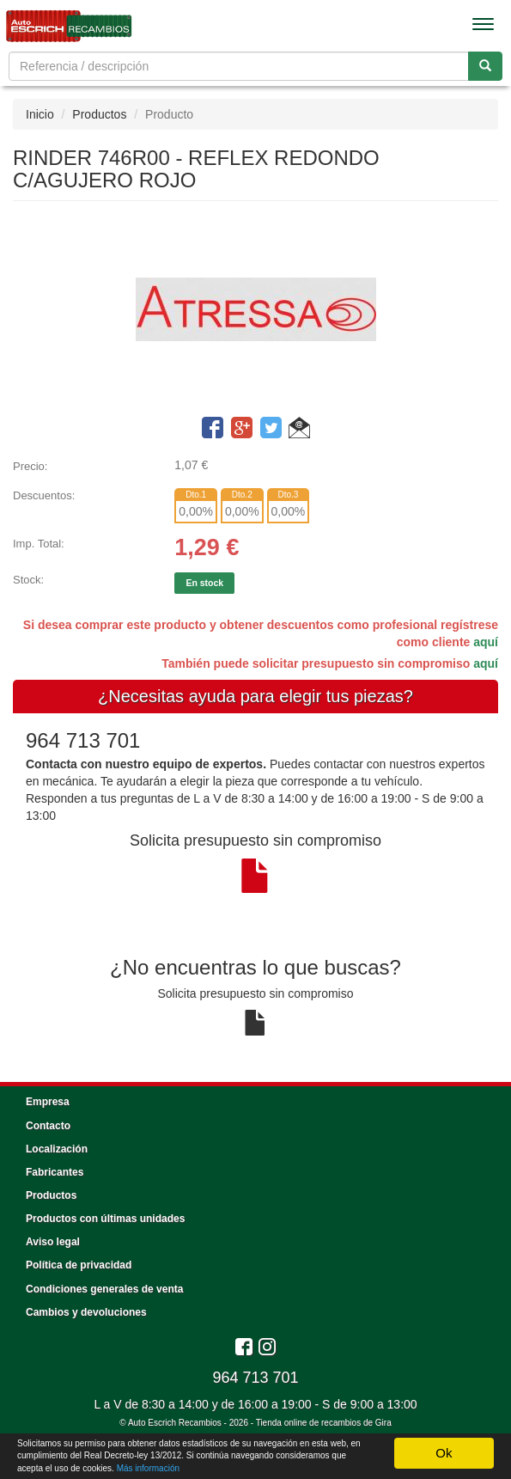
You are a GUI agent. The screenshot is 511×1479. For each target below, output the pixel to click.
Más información (148, 1468)
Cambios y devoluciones (86, 1312)
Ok (443, 1452)
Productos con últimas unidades (105, 1219)
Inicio (40, 114)
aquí (485, 642)
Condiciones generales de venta (104, 1289)
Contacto (48, 1126)
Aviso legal (53, 1242)
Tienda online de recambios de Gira (324, 1422)
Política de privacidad (78, 1265)
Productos (99, 114)
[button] (299, 431)
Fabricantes (54, 1172)
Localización (57, 1149)
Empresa (48, 1102)
